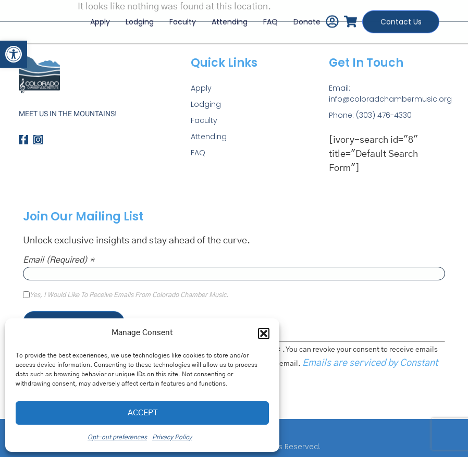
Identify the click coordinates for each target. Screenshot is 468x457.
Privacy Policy (172, 437)
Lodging (138, 19)
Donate (305, 19)
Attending (228, 19)
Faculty (181, 19)
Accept (142, 413)
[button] (13, 54)
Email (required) (58, 260)
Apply (98, 19)
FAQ (269, 19)
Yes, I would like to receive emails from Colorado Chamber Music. (129, 295)
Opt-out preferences (117, 437)
